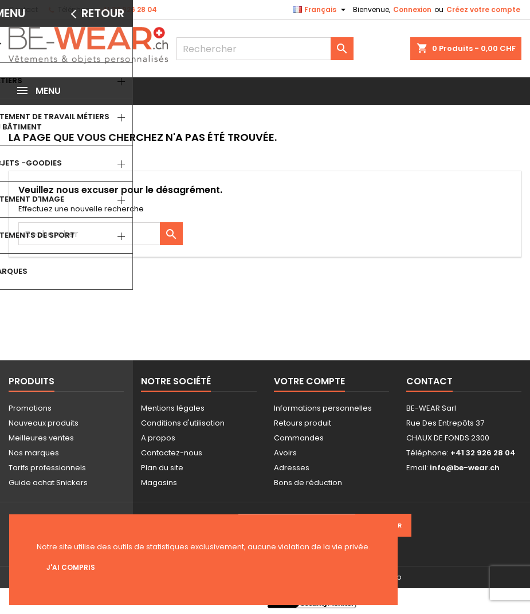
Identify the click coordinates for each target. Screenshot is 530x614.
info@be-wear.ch (465, 467)
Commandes (299, 437)
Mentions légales (173, 408)
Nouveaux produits (43, 423)
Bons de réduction (308, 482)
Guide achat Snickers (48, 482)
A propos (158, 437)
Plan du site (162, 467)
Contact (23, 9)
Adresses (291, 467)
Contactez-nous (171, 452)
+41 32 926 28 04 (127, 9)
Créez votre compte (483, 9)
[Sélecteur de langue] (320, 9)
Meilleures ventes (41, 437)
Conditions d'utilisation (183, 423)
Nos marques (34, 452)
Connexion (412, 9)
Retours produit (302, 423)
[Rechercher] (264, 48)
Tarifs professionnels (47, 467)
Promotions (30, 408)
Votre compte (309, 381)
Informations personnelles (323, 408)
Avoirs (285, 452)
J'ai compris (70, 567)
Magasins (159, 482)
